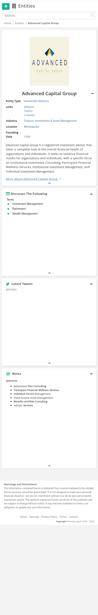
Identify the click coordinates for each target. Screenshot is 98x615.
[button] (49, 193)
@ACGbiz (11, 289)
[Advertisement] (49, 436)
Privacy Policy (49, 516)
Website (29, 107)
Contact (73, 516)
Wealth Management (38, 394)
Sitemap (34, 516)
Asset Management (41, 397)
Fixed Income (21, 397)
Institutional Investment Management (58, 167)
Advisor (18, 405)
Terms (63, 516)
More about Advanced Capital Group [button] (32, 179)
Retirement (20, 386)
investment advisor (72, 145)
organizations (15, 154)
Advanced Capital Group (22, 145)
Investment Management (37, 171)
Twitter (28, 111)
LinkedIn (29, 115)
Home (7, 23)
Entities (19, 23)
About (23, 516)
